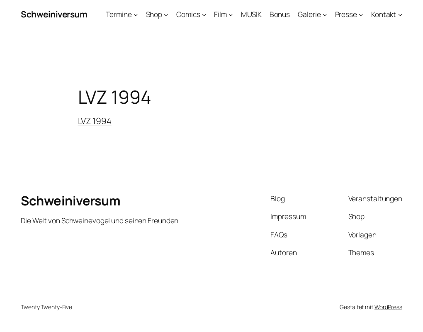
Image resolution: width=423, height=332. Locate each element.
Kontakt (383, 14)
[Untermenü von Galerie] (325, 14)
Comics (188, 14)
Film (220, 14)
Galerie (309, 14)
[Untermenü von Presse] (361, 14)
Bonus (280, 14)
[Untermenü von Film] (231, 14)
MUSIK (251, 14)
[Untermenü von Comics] (204, 14)
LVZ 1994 (95, 121)
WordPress (388, 307)
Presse (346, 14)
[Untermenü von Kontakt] (400, 14)
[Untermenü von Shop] (166, 14)
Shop (154, 14)
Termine (118, 14)
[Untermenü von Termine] (136, 14)
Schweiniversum (54, 14)
